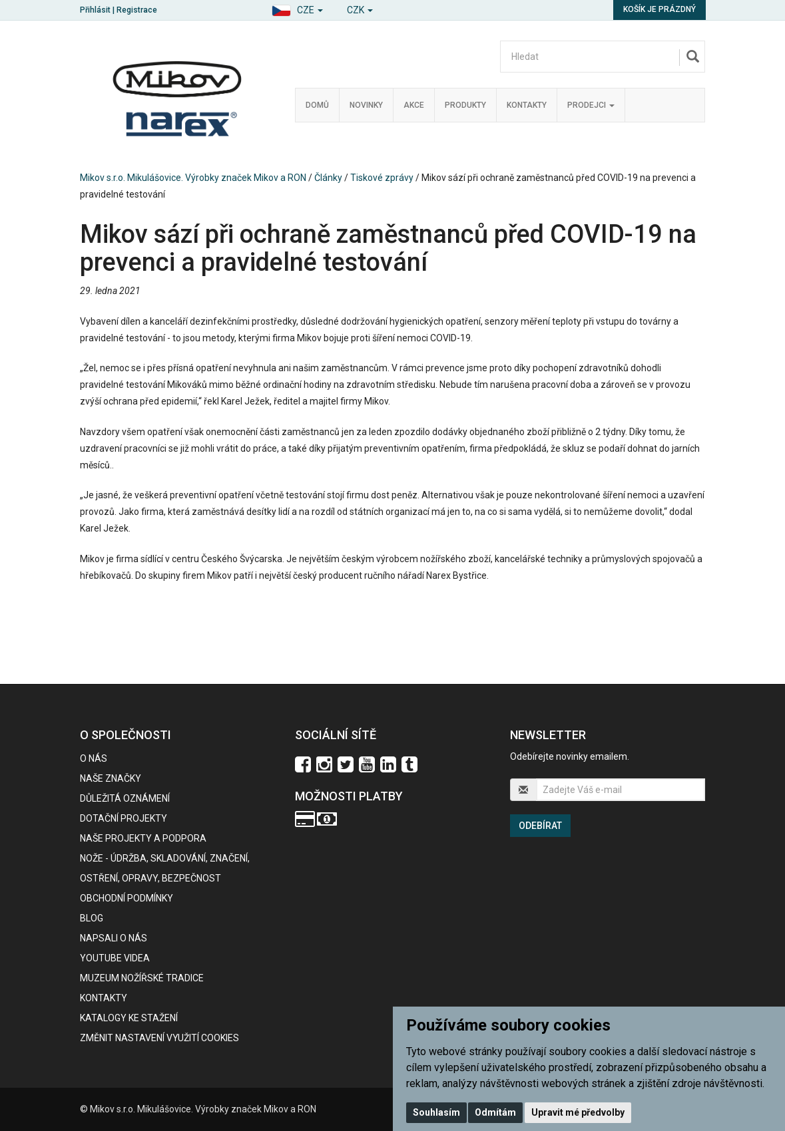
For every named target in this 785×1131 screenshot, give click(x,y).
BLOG (91, 918)
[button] (297, 8)
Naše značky (110, 778)
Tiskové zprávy (381, 177)
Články (328, 177)
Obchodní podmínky (126, 898)
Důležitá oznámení (125, 798)
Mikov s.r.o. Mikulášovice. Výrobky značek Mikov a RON (193, 177)
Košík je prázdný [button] (659, 9)
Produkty (465, 105)
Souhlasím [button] (436, 1112)
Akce (413, 105)
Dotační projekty (123, 818)
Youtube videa (115, 958)
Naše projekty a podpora (143, 838)
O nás (93, 758)
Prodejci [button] (591, 105)
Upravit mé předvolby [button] (578, 1112)
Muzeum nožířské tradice (142, 978)
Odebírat (540, 825)
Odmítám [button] (495, 1112)
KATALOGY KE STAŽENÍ (129, 1018)
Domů (317, 105)
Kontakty (527, 105)
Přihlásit (95, 10)
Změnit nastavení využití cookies (159, 1038)
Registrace (137, 10)
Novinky (366, 105)
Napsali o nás (113, 938)
